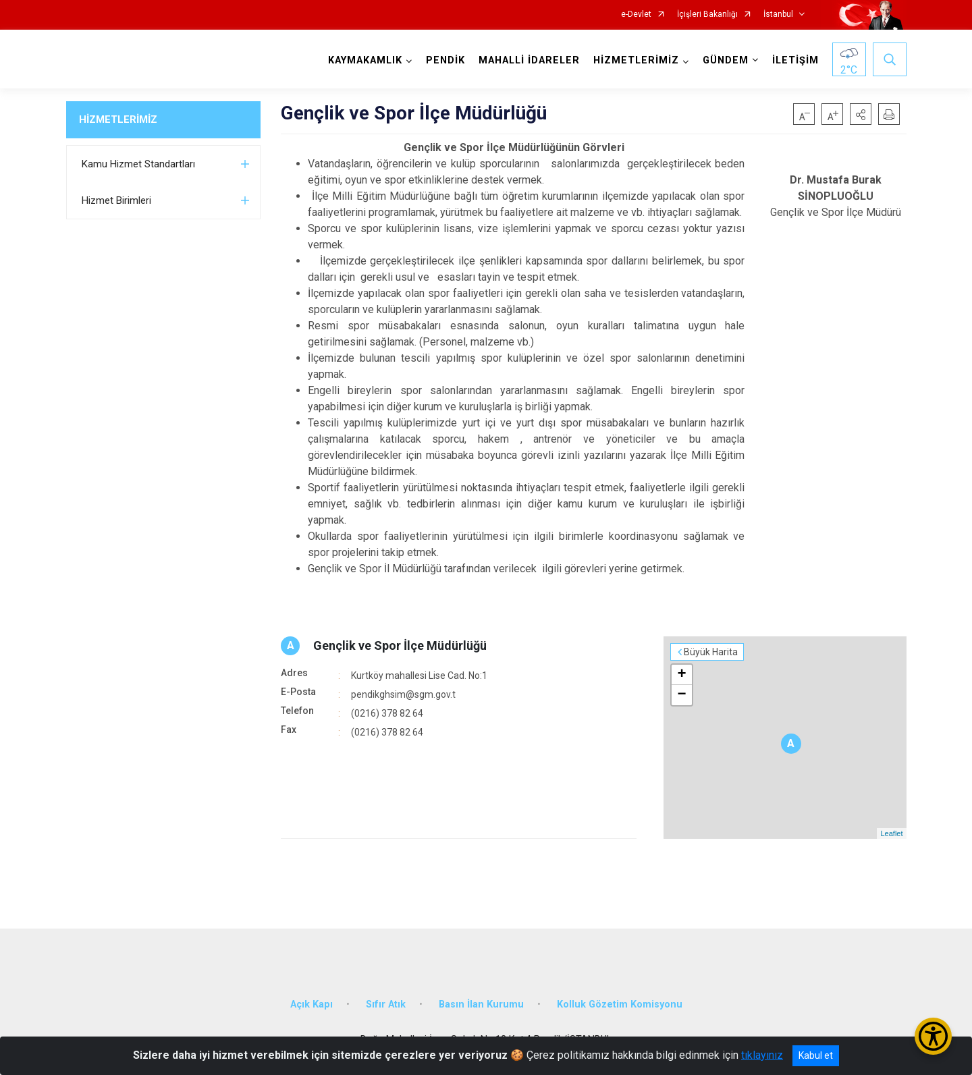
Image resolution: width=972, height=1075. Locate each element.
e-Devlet (636, 14)
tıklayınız (762, 1055)
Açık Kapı (311, 1004)
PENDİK (445, 60)
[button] (860, 114)
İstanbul (778, 14)
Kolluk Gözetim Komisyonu (619, 1004)
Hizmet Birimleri (116, 200)
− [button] (681, 695)
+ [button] (681, 675)
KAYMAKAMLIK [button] (365, 60)
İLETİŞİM (795, 60)
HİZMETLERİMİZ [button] (636, 60)
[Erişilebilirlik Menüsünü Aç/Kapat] (933, 1036)
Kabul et (816, 1055)
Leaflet (891, 833)
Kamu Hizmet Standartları (138, 164)
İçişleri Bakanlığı (707, 14)
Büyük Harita (711, 651)
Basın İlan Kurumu (481, 1004)
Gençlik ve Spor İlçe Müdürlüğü (400, 645)
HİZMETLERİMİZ (118, 119)
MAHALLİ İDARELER (529, 60)
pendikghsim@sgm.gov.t (403, 694)
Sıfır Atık (386, 1004)
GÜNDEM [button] (726, 60)
